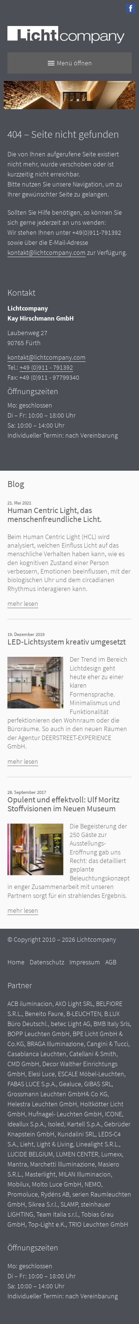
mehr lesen (22, 603)
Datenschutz (47, 962)
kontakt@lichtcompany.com (46, 252)
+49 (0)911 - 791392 (46, 367)
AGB (110, 962)
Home (15, 962)
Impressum (84, 962)
